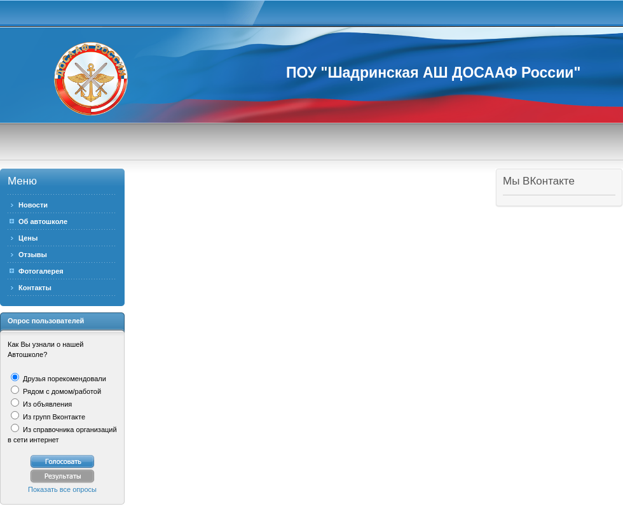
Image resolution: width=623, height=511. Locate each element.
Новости (33, 205)
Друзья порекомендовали (63, 378)
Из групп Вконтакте (53, 417)
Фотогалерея (41, 271)
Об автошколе (42, 221)
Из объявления (46, 404)
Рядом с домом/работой (61, 391)
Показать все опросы (62, 489)
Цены (28, 238)
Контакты (34, 287)
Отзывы (32, 254)
